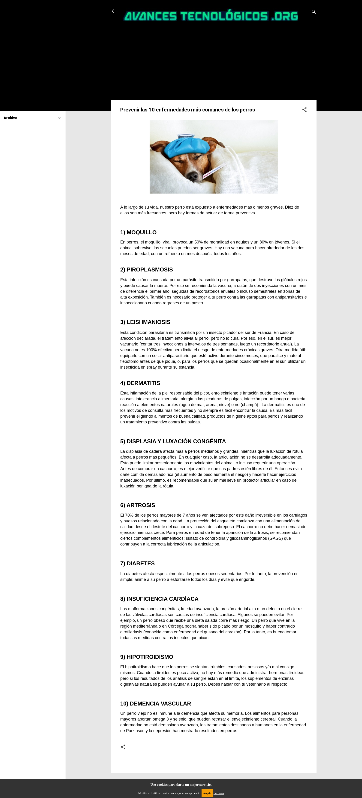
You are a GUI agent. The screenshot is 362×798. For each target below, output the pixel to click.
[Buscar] (314, 13)
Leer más (219, 793)
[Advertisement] (213, 65)
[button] (304, 110)
